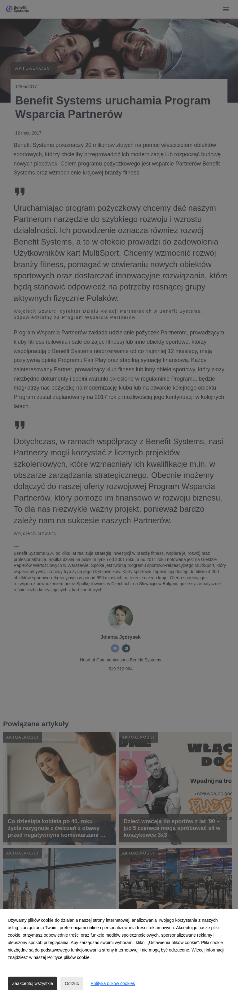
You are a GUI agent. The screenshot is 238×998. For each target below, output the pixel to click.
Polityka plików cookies (112, 983)
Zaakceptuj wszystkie (32, 983)
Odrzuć (72, 983)
